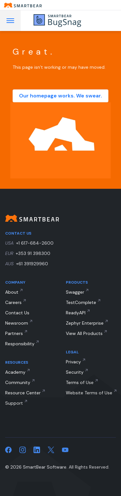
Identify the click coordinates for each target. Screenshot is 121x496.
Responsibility (20, 344)
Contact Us (17, 313)
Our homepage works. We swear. (60, 95)
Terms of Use (80, 382)
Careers (13, 302)
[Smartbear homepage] (60, 5)
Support (14, 403)
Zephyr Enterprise (85, 323)
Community (17, 382)
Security (75, 372)
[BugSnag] (67, 20)
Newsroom (16, 323)
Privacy (73, 362)
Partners (14, 333)
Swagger (75, 292)
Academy (15, 372)
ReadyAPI (76, 313)
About (11, 292)
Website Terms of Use (89, 393)
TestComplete (81, 302)
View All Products (84, 333)
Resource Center (23, 393)
